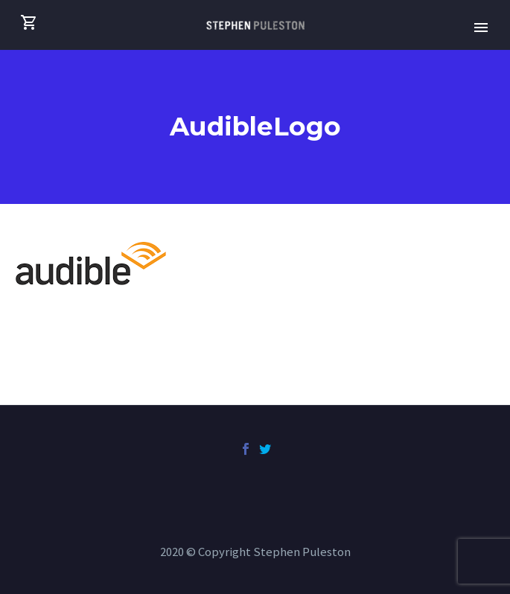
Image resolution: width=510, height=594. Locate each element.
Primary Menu (481, 27)
